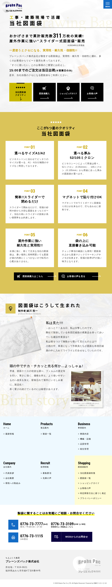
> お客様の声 (84, 488)
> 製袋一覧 (46, 434)
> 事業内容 (83, 434)
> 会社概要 (8, 478)
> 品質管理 (83, 444)
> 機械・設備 (84, 439)
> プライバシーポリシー (90, 498)
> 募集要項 (46, 473)
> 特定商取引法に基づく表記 (92, 493)
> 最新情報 (8, 434)
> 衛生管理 (83, 449)
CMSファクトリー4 (100, 583)
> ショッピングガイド (88, 483)
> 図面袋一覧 (84, 478)
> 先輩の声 (46, 478)
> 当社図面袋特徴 (86, 473)
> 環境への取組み (11, 483)
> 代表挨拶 (8, 473)
